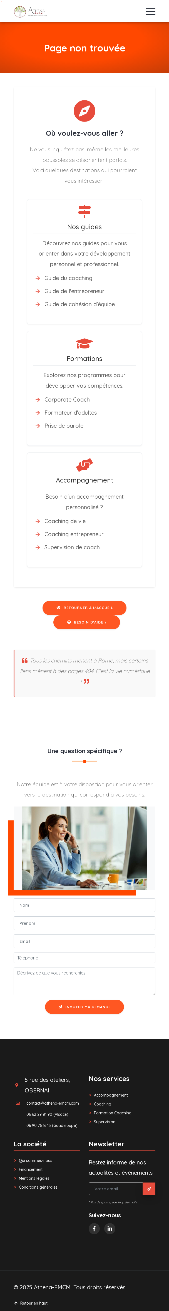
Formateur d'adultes (70, 412)
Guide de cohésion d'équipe (79, 304)
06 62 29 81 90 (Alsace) (47, 1114)
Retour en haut (31, 1303)
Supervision (102, 1121)
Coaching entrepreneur (74, 534)
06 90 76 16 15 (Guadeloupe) (52, 1125)
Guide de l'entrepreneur (74, 291)
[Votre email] (116, 1189)
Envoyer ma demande (84, 1007)
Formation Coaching (110, 1112)
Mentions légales (31, 1178)
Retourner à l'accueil (84, 607)
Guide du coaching (68, 277)
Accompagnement (108, 1095)
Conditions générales (36, 1187)
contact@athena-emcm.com (52, 1103)
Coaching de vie (65, 521)
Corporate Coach (67, 399)
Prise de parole (63, 425)
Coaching (100, 1104)
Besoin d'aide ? (87, 622)
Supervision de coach (72, 547)
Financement (28, 1169)
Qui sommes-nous (33, 1160)
